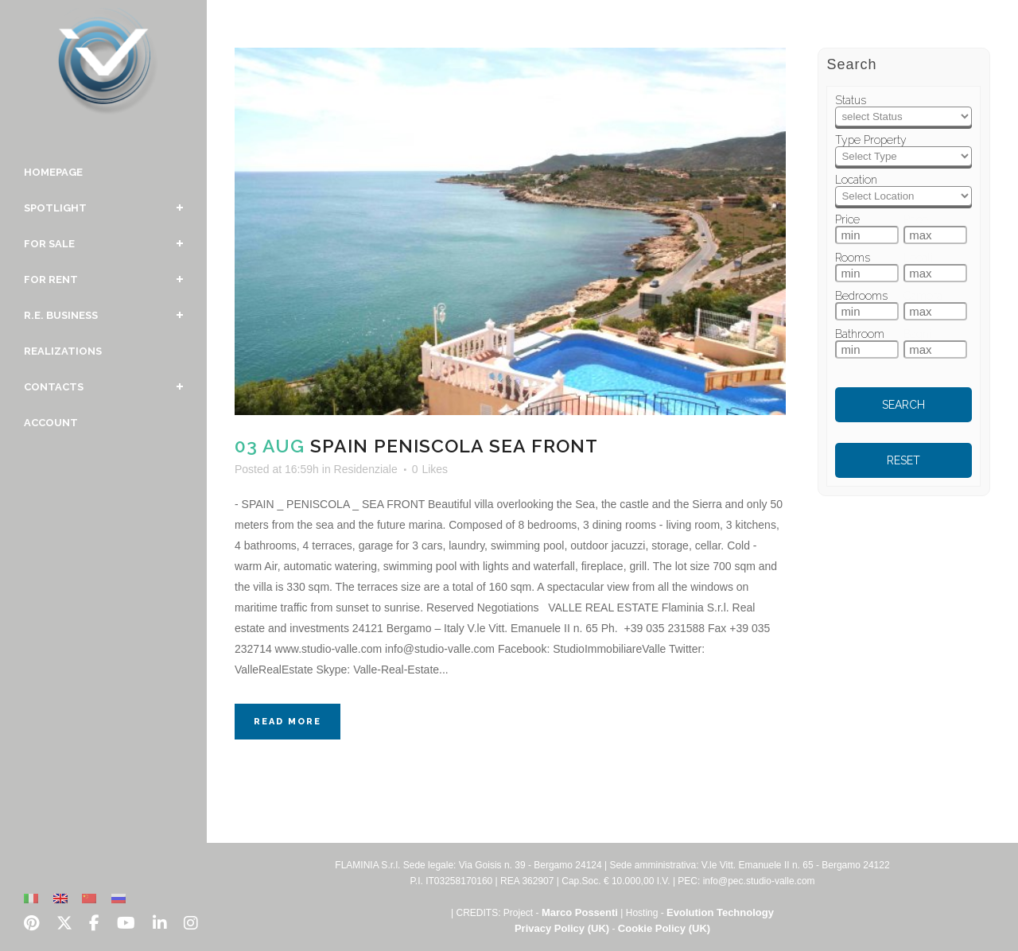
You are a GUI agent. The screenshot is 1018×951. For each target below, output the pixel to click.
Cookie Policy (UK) (664, 928)
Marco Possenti (580, 912)
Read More (287, 721)
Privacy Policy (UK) (562, 928)
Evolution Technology (720, 912)
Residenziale (366, 469)
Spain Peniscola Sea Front (454, 445)
